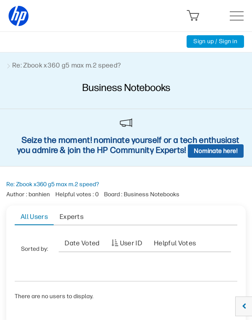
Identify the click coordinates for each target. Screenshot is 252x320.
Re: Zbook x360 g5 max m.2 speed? (52, 184)
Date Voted (82, 243)
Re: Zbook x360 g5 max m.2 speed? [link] (66, 65)
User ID (131, 243)
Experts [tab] (71, 217)
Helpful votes (175, 243)
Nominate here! (216, 151)
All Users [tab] (34, 217)
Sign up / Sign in (215, 41)
